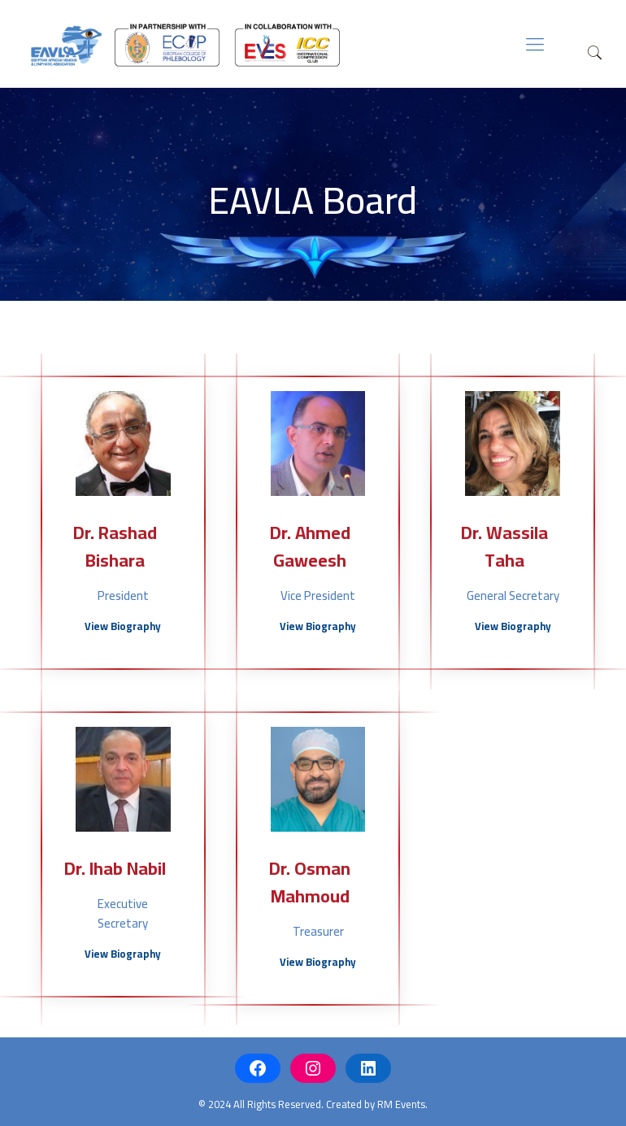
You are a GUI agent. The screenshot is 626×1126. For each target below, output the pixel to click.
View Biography (123, 626)
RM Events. (402, 1104)
